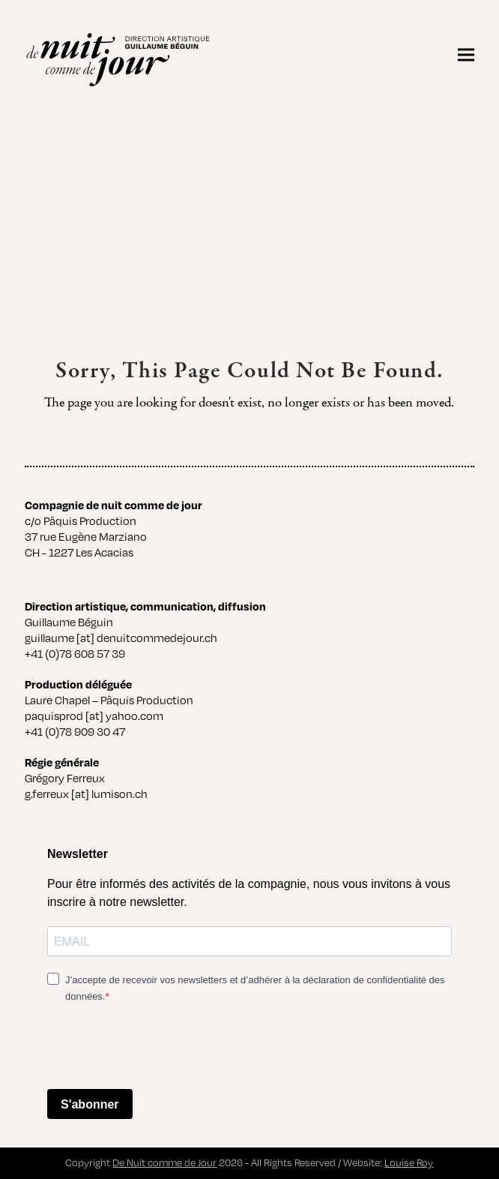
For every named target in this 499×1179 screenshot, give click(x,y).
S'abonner (90, 1104)
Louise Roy (408, 1162)
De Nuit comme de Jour (164, 1162)
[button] (466, 54)
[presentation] (161, 1047)
